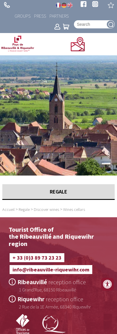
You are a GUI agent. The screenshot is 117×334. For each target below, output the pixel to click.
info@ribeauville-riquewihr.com (51, 269)
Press (40, 16)
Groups (23, 16)
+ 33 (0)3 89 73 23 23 (7, 5)
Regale (24, 209)
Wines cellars (74, 209)
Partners (59, 16)
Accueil (8, 209)
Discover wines (46, 209)
